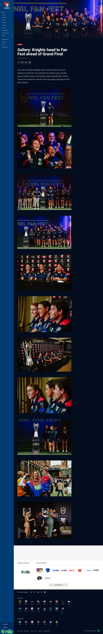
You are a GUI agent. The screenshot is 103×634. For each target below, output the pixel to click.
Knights (20, 44)
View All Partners (58, 585)
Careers (32, 631)
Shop (3, 44)
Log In (4, 627)
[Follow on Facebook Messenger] (44, 592)
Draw (3, 20)
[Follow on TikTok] (31, 592)
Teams (4, 25)
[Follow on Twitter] (38, 592)
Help (36, 631)
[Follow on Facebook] (34, 592)
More (7, 35)
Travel (4, 17)
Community (5, 33)
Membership (5, 39)
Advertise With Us (47, 631)
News (3, 12)
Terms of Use (19, 631)
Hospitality (4, 47)
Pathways (5, 30)
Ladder (4, 22)
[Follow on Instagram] (41, 592)
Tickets (4, 42)
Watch (4, 14)
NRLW (3, 27)
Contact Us (40, 631)
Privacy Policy (26, 631)
